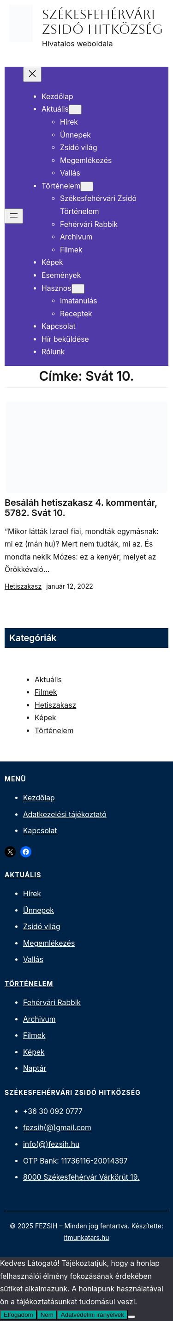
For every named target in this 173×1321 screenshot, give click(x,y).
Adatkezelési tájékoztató (65, 814)
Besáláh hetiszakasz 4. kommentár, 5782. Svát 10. (81, 507)
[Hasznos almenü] (78, 289)
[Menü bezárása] (32, 74)
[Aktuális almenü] (75, 109)
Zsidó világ (41, 926)
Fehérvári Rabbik (52, 1002)
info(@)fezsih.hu (51, 1144)
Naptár (34, 1068)
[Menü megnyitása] (14, 216)
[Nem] (131, 1316)
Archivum (39, 1019)
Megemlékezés (49, 943)
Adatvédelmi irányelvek (92, 1314)
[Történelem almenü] (86, 186)
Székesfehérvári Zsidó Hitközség (102, 22)
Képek (45, 717)
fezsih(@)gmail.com (57, 1127)
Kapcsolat (40, 830)
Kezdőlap (39, 797)
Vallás (33, 959)
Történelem (54, 730)
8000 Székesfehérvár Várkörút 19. (81, 1177)
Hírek (32, 893)
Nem (47, 1314)
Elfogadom (18, 1314)
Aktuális (48, 679)
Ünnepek (38, 910)
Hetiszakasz (23, 586)
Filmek (46, 692)
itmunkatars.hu (86, 1237)
